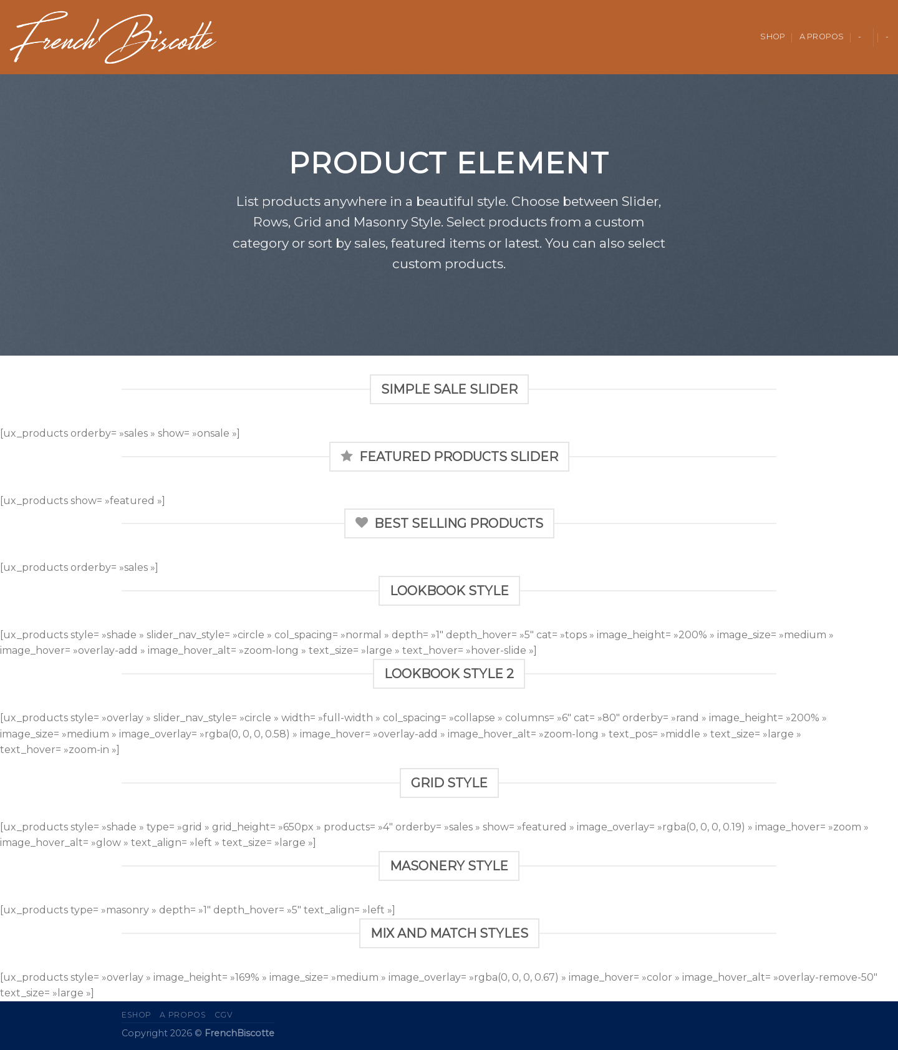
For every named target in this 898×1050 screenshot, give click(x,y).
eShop (137, 1014)
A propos (821, 36)
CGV (224, 1014)
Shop (772, 36)
